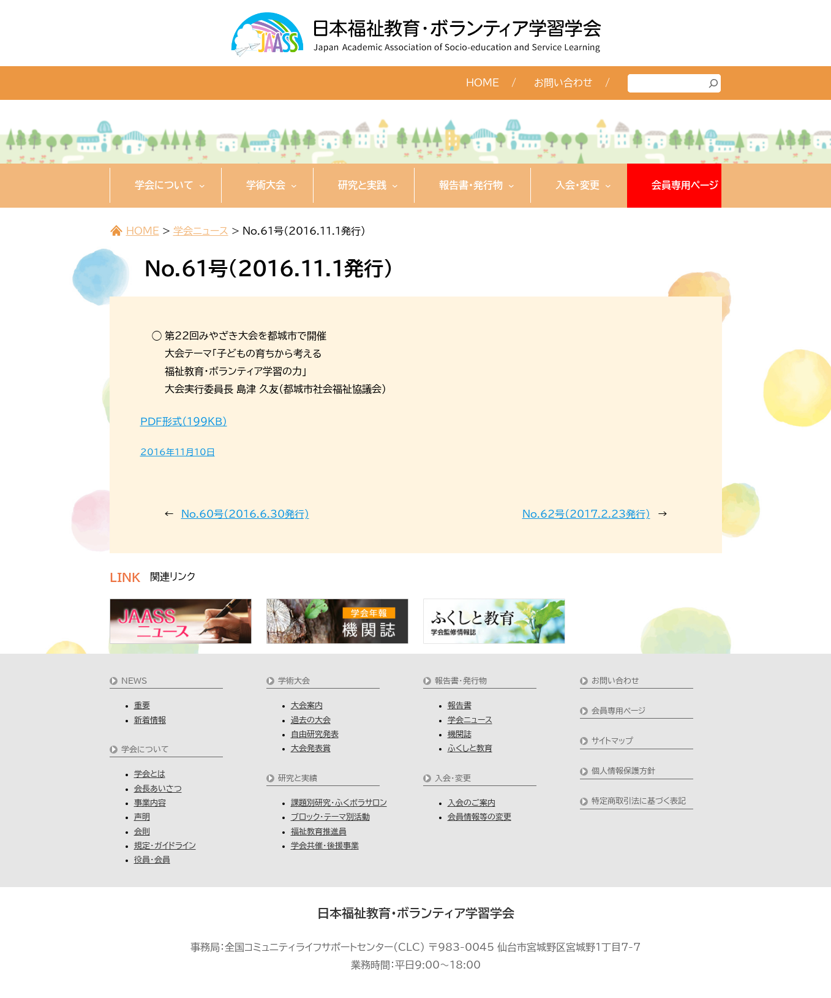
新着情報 (150, 720)
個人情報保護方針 (623, 771)
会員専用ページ (618, 711)
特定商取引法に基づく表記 (639, 801)
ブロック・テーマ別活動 (330, 817)
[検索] (713, 83)
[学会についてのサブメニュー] (202, 185)
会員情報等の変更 (479, 817)
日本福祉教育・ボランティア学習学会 (415, 913)
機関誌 (460, 734)
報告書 (460, 705)
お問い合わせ (615, 681)
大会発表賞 (311, 748)
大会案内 (307, 705)
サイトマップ (612, 741)
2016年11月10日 (177, 452)
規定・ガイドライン (165, 846)
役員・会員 (152, 860)
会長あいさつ (158, 789)
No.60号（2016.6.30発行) (245, 514)
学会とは (149, 774)
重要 (142, 705)
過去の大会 (311, 720)
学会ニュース (200, 231)
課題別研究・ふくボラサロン (339, 803)
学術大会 (294, 681)
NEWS (134, 681)
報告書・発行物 (461, 681)
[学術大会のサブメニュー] (294, 185)
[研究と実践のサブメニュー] (395, 185)
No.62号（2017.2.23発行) (586, 514)
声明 (142, 817)
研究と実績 (297, 778)
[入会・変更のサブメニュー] (608, 185)
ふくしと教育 (470, 748)
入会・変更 (453, 778)
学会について (145, 750)
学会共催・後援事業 (325, 846)
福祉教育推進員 (319, 832)
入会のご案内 (471, 803)
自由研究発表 (315, 734)
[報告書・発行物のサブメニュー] (511, 185)
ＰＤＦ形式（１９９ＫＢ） (183, 421)
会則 (142, 832)
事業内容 (150, 803)
